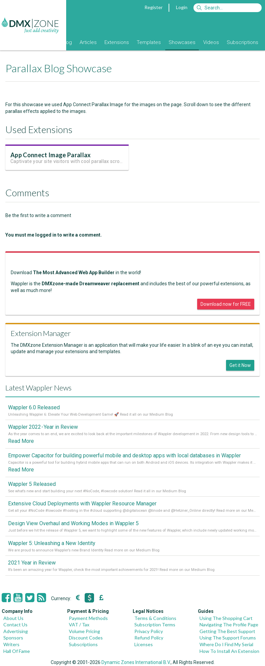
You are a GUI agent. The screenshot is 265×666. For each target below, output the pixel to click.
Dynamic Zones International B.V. (136, 662)
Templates (149, 42)
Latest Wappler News (38, 387)
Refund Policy (148, 637)
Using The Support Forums (228, 637)
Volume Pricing (84, 631)
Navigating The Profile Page (229, 624)
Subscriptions (242, 42)
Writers (11, 644)
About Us (13, 618)
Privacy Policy (148, 631)
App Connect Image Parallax (50, 155)
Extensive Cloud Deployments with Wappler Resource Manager (82, 503)
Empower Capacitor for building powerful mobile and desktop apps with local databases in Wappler (124, 455)
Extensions (116, 42)
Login (181, 7)
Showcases (182, 42)
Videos (211, 42)
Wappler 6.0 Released (34, 407)
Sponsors (13, 637)
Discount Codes (86, 637)
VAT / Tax (79, 624)
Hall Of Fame (16, 651)
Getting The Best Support (227, 631)
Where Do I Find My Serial (226, 644)
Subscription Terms (154, 624)
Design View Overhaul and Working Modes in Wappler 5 (73, 523)
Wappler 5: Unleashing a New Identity (51, 543)
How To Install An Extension (229, 651)
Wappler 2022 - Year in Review (43, 427)
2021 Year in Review (32, 562)
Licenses (143, 644)
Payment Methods (88, 618)
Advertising (15, 631)
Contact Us (15, 624)
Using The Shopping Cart (226, 618)
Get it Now (240, 365)
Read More (21, 441)
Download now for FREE (226, 304)
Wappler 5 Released (32, 484)
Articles (88, 42)
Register (153, 7)
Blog (67, 42)
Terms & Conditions (155, 618)
